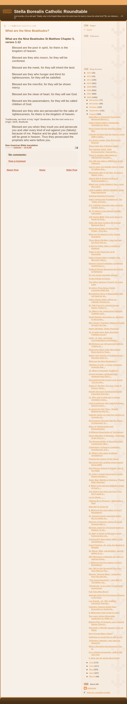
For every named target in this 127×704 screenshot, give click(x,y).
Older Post (71, 170)
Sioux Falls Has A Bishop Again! (104, 146)
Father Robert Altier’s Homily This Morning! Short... (104, 259)
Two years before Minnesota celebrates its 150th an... (102, 617)
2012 (89, 76)
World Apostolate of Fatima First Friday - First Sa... (104, 229)
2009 (89, 87)
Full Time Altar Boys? (99, 592)
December (94, 100)
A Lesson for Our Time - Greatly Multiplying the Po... (103, 410)
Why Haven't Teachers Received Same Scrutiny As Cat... (106, 324)
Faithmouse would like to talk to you (105, 637)
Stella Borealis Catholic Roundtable (50, 11)
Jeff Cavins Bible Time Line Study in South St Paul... (105, 218)
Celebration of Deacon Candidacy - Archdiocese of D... (105, 448)
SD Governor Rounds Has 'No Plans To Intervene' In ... (105, 422)
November (94, 103)
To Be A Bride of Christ (99, 278)
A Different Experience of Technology (106, 432)
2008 (89, 90)
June (91, 666)
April (91, 673)
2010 (89, 83)
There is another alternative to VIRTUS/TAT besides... (103, 156)
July (91, 662)
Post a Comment (17, 161)
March (92, 676)
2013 (89, 73)
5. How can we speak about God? (104, 658)
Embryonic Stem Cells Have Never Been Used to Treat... (104, 351)
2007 (89, 94)
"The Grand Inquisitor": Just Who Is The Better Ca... (105, 581)
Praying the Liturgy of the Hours (104, 459)
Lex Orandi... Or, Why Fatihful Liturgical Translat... (102, 602)
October (93, 107)
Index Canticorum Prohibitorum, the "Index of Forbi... (105, 200)
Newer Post (13, 170)
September (94, 110)
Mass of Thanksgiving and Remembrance (101, 427)
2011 (89, 80)
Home (42, 170)
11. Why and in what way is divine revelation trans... (104, 398)
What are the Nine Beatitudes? (103, 361)
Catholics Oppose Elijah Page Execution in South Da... (102, 608)
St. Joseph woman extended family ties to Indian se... (105, 517)
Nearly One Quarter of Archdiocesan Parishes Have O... (105, 356)
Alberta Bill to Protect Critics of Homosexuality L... (103, 179)
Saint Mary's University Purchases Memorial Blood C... (105, 118)
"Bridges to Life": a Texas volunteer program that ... (105, 366)
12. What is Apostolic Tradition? (103, 370)
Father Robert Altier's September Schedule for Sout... (104, 124)
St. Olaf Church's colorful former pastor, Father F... (104, 306)
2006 (89, 97)
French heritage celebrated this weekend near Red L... (103, 375)
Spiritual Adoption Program (101, 196)
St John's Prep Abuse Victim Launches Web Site (102, 289)
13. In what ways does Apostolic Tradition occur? (103, 333)
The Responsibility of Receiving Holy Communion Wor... (106, 442)
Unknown (91, 688)
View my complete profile (98, 692)
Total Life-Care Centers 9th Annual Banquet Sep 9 (105, 224)
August (93, 114)
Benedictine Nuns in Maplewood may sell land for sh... (106, 295)
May (91, 669)
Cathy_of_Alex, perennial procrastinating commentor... (103, 339)
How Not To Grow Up (98, 507)
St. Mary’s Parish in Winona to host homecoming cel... (105, 534)
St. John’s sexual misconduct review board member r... (106, 475)
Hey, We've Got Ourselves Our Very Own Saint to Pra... (105, 569)
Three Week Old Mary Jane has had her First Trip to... (105, 241)
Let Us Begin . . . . (97, 497)
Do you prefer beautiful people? (103, 275)
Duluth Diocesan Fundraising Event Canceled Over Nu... (105, 392)
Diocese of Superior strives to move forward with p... (105, 523)
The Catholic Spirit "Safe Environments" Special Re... (103, 150)
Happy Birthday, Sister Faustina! (104, 329)
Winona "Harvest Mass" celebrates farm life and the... (105, 575)
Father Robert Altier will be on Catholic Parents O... (102, 300)
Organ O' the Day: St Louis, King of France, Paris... (105, 387)
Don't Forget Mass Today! (100, 633)
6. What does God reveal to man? (104, 613)
